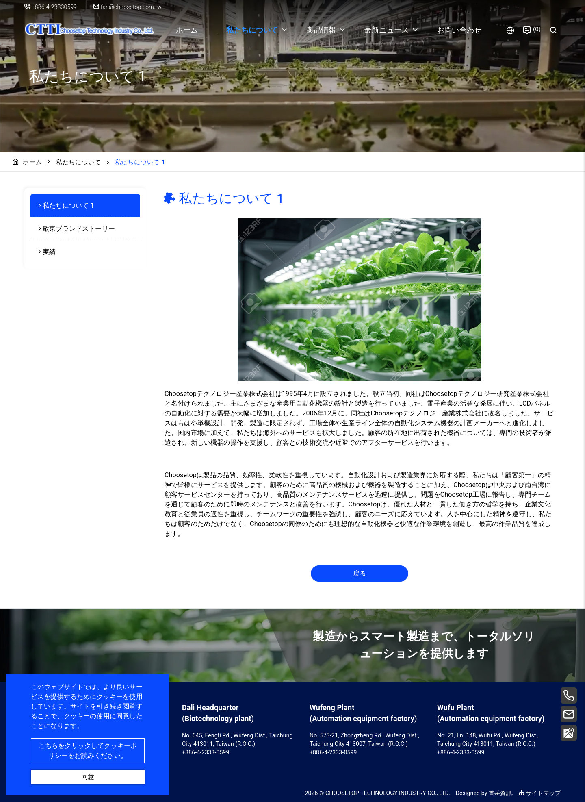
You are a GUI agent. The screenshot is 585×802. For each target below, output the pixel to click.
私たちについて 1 (68, 205)
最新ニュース (386, 30)
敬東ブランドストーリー (79, 229)
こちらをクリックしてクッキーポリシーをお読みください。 (88, 750)
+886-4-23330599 (55, 7)
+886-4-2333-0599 (206, 752)
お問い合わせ (459, 30)
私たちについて (252, 30)
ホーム (187, 30)
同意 (87, 776)
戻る (359, 573)
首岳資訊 (500, 793)
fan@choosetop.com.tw (127, 7)
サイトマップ (540, 793)
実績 (49, 252)
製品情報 (321, 30)
